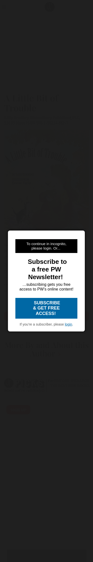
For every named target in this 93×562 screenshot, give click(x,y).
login (68, 324)
